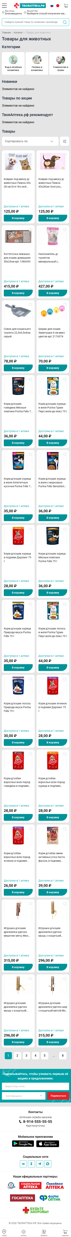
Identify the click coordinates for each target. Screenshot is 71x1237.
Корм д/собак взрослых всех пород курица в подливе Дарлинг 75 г (51, 782)
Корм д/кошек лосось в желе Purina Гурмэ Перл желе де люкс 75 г (52, 632)
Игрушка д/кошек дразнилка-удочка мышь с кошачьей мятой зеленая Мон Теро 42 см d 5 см (16, 1007)
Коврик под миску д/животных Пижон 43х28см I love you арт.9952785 (51, 183)
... (54, 1055)
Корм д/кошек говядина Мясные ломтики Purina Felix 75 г (18, 407)
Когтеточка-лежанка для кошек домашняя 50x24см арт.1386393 (17, 257)
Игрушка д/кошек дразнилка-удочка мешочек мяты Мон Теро (16, 932)
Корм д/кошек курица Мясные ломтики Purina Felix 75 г (52, 557)
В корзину (18, 218)
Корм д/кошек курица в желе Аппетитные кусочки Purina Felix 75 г (18, 482)
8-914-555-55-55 (37, 1121)
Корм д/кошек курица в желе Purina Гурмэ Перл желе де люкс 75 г (52, 407)
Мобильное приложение (35, 1137)
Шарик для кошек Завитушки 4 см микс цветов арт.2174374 (51, 332)
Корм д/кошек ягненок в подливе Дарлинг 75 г (52, 707)
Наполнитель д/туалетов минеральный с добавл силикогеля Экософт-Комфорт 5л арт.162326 (51, 257)
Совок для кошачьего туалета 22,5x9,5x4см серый (17, 332)
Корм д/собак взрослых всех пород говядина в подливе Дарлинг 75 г (17, 782)
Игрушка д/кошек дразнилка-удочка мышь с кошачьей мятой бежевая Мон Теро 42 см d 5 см (50, 932)
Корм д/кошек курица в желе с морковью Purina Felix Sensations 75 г (52, 482)
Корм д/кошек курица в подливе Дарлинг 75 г (17, 557)
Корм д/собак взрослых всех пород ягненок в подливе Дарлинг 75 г (17, 857)
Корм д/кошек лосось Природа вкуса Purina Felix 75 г (17, 707)
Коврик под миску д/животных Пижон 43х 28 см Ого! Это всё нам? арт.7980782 (17, 183)
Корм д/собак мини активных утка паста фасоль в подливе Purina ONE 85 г (51, 857)
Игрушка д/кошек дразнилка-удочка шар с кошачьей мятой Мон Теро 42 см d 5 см (52, 1007)
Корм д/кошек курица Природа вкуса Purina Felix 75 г (17, 632)
